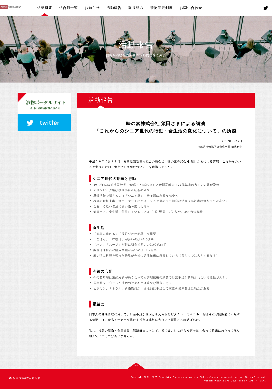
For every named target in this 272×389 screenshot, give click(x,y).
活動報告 (114, 7)
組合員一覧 (68, 7)
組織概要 (44, 7)
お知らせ (92, 7)
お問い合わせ (191, 7)
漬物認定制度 (161, 7)
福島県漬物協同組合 (25, 378)
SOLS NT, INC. (257, 380)
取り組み (135, 7)
